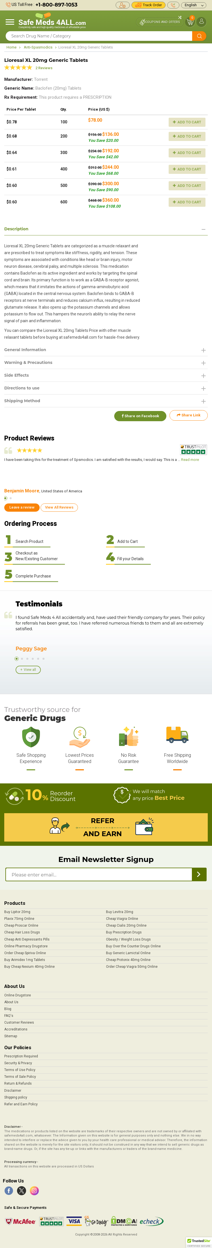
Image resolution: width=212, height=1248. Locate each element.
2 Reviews (43, 68)
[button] (199, 1242)
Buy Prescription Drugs (124, 931)
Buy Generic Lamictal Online (128, 952)
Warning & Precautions (28, 362)
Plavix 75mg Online (19, 917)
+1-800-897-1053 (56, 5)
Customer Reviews (19, 1021)
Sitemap (10, 1035)
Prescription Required (21, 1055)
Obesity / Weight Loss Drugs (128, 938)
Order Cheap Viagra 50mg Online (132, 965)
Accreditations (15, 1028)
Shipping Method (22, 400)
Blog (7, 1007)
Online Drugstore (17, 994)
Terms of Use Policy (19, 1068)
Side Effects (16, 375)
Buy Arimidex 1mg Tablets (24, 958)
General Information (25, 349)
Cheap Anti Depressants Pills (27, 938)
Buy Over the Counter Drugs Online (133, 945)
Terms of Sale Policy (20, 1075)
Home (11, 47)
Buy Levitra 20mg (119, 910)
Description (16, 228)
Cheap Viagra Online (122, 917)
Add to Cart (187, 122)
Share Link (188, 415)
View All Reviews (59, 506)
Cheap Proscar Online (21, 924)
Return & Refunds (18, 1082)
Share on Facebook (139, 415)
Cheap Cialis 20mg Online (126, 924)
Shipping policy (15, 1096)
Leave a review (22, 506)
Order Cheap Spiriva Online (25, 952)
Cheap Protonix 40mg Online (128, 958)
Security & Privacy (18, 1062)
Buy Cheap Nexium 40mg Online (29, 965)
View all (30, 668)
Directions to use (21, 388)
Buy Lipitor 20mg (17, 910)
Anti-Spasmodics (38, 47)
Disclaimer (12, 1089)
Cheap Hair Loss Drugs (22, 931)
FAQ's (8, 1014)
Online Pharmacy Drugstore (26, 945)
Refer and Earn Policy (21, 1103)
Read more (190, 458)
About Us (11, 1001)
